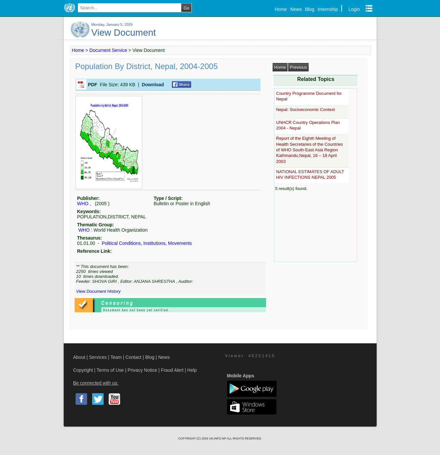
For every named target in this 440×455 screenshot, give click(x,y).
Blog (309, 9)
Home (281, 9)
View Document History (98, 291)
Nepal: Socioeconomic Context (305, 109)
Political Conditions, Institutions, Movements (146, 243)
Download (153, 84)
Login (354, 9)
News (296, 9)
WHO (82, 203)
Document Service (108, 50)
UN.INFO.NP (218, 438)
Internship (328, 9)
